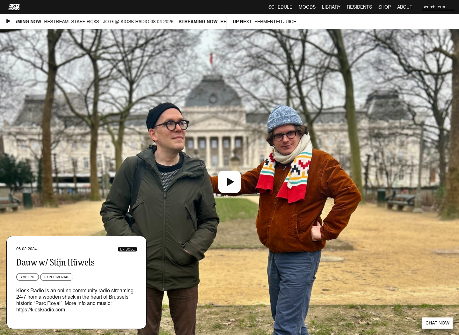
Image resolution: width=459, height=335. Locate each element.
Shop (384, 7)
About (404, 7)
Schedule (280, 7)
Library (331, 7)
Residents (359, 7)
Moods (307, 7)
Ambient (27, 277)
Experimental (56, 277)
